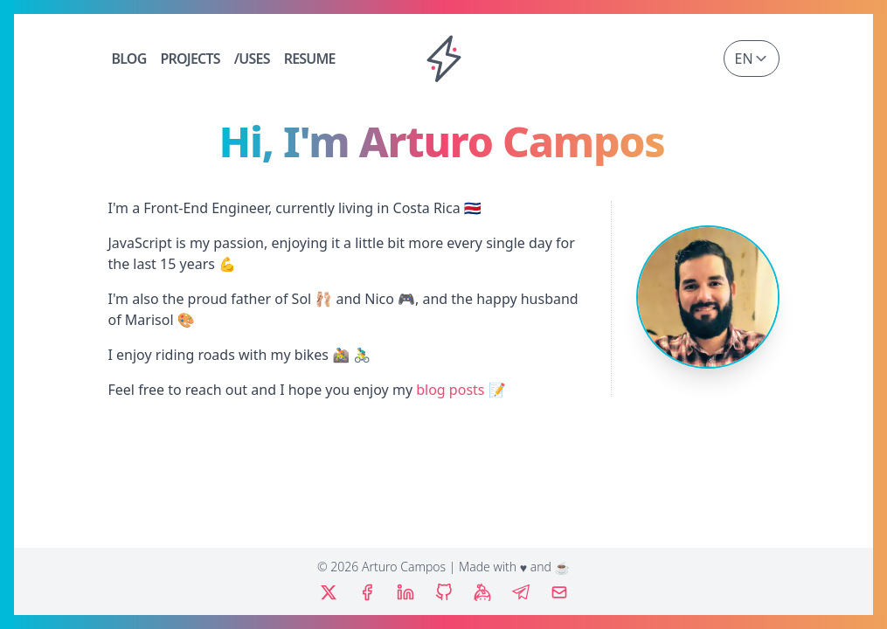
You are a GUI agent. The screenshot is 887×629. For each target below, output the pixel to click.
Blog (129, 58)
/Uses (252, 58)
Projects (189, 58)
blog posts (450, 389)
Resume (310, 58)
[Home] (443, 58)
